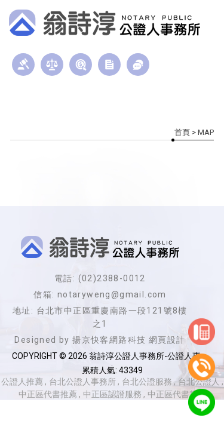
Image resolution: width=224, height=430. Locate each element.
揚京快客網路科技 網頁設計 (128, 340)
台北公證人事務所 (82, 381)
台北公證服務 (147, 381)
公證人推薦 (22, 381)
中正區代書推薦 (48, 394)
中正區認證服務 (112, 394)
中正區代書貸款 (177, 394)
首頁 (182, 132)
